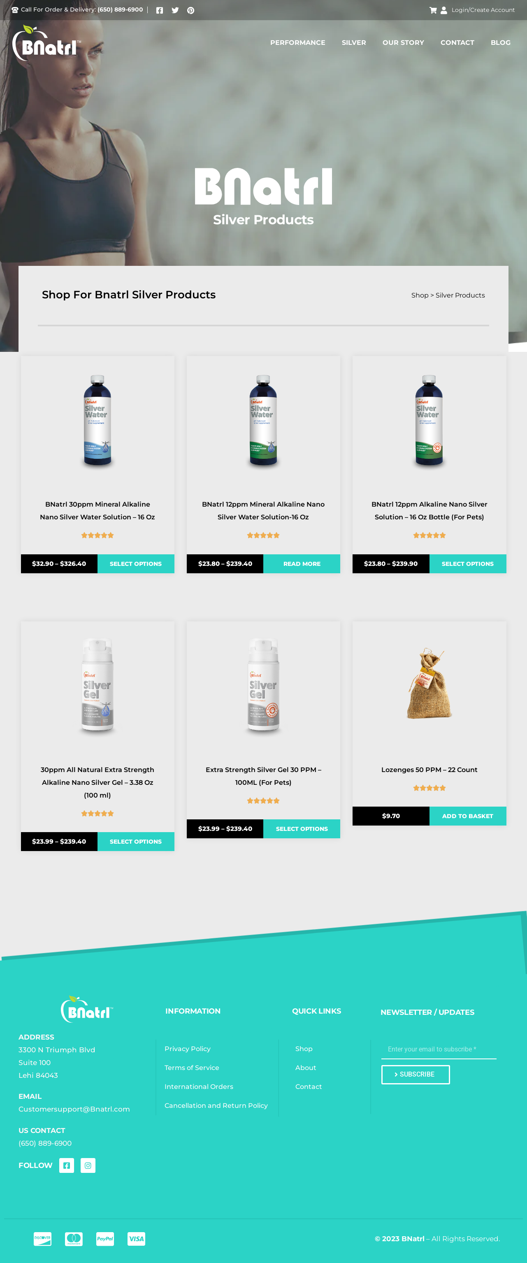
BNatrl (413, 1239)
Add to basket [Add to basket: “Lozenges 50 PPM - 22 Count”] (467, 816)
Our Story (403, 43)
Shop (304, 1049)
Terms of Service (192, 1068)
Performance (297, 43)
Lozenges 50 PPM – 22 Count (429, 770)
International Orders (199, 1087)
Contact (457, 43)
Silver (354, 43)
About (306, 1068)
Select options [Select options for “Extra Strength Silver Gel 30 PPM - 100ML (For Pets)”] (302, 829)
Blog (501, 43)
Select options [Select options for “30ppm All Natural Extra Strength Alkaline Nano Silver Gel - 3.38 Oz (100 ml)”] (136, 841)
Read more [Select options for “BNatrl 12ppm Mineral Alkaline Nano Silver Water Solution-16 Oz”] (301, 564)
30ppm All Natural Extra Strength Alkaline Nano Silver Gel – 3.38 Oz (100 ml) (97, 782)
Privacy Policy (188, 1049)
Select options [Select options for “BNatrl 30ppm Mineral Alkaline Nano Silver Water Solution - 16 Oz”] (136, 564)
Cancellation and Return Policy (216, 1105)
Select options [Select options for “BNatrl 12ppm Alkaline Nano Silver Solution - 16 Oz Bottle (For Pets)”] (468, 564)
